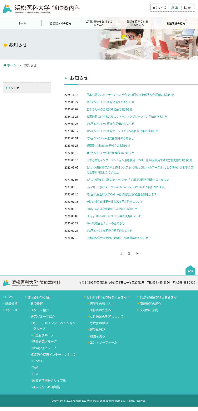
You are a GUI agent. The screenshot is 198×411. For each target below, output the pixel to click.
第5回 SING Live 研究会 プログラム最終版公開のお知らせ (122, 131)
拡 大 (187, 7)
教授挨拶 (37, 303)
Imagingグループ (44, 348)
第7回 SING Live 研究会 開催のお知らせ (110, 102)
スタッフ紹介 (40, 310)
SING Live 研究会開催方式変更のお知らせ (112, 209)
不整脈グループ (43, 335)
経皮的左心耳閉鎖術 (46, 387)
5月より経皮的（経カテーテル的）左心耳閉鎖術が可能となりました (128, 180)
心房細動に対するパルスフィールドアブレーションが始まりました (127, 116)
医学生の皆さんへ (102, 303)
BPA (35, 373)
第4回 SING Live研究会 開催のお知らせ (110, 153)
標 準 (174, 7)
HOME (9, 297)
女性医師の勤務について (107, 316)
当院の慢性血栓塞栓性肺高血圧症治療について (115, 201)
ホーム (22, 23)
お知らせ (12, 88)
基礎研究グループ (44, 341)
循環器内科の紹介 (60, 23)
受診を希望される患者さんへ (137, 23)
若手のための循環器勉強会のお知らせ (109, 109)
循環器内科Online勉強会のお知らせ (108, 145)
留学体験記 (97, 329)
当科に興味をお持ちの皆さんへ (99, 23)
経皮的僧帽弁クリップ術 (49, 380)
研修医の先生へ (100, 310)
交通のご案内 (149, 310)
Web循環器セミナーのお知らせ (106, 223)
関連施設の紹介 (175, 23)
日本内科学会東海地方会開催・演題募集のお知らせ (117, 238)
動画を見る (97, 336)
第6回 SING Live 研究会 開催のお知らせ (110, 124)
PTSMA (37, 361)
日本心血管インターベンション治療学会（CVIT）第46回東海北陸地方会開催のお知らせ (139, 160)
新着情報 (11, 303)
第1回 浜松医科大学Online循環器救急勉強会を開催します (121, 194)
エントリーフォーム (103, 342)
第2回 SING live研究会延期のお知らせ (109, 230)
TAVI (35, 367)
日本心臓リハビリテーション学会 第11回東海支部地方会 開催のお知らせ (130, 95)
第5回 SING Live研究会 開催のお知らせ (110, 138)
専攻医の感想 (99, 323)
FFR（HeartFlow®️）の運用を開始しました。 (115, 216)
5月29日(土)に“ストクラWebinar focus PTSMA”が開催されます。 (127, 187)
